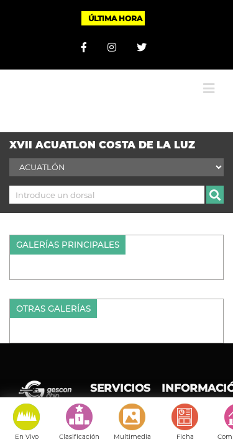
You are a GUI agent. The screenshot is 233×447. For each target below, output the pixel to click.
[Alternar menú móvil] (208, 79)
